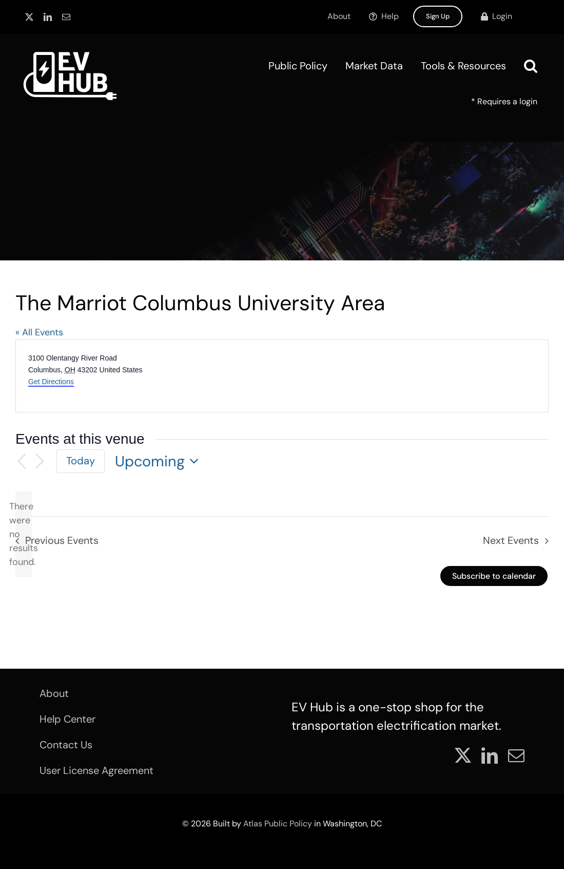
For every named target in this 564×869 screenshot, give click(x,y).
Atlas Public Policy (277, 823)
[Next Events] (40, 461)
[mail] (66, 17)
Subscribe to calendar (494, 576)
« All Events (39, 332)
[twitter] (29, 17)
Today (80, 460)
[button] (530, 65)
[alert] (23, 534)
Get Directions (51, 381)
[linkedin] (48, 17)
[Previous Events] (21, 461)
